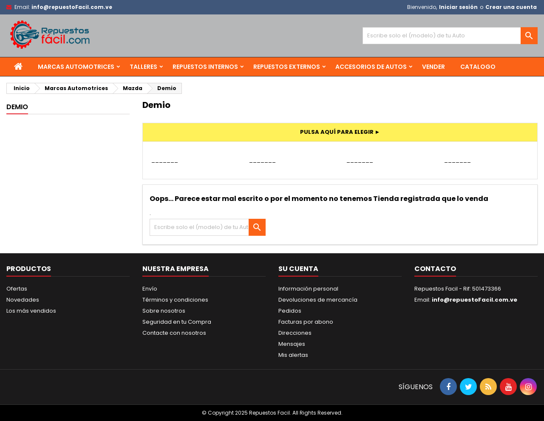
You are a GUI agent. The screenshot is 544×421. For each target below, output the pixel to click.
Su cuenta (298, 269)
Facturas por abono (305, 322)
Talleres (143, 66)
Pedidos (289, 311)
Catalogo (478, 66)
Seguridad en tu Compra (176, 322)
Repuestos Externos (286, 66)
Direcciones (295, 333)
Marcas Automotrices (76, 66)
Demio (17, 107)
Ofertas (16, 289)
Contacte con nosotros (174, 333)
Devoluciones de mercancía (317, 300)
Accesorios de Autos (371, 66)
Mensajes (291, 344)
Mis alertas (293, 355)
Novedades (22, 300)
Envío (149, 289)
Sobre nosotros (163, 311)
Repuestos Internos (205, 66)
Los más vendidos (31, 311)
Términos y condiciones (175, 300)
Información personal (308, 289)
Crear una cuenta (511, 7)
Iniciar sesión (458, 7)
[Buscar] (450, 35)
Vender (433, 66)
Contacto (435, 269)
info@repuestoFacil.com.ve (71, 7)
